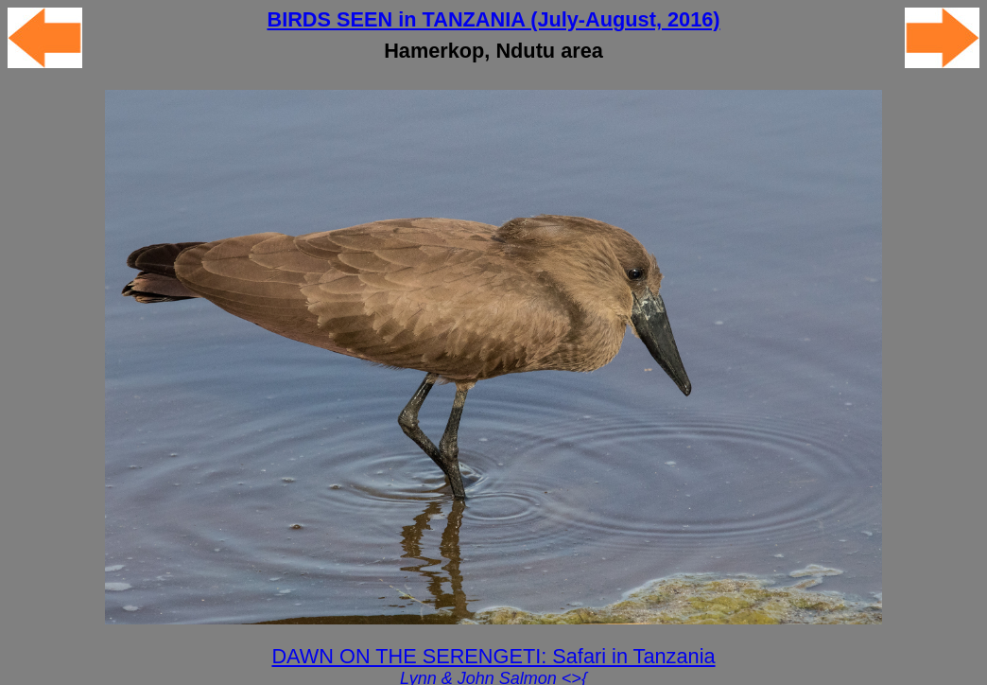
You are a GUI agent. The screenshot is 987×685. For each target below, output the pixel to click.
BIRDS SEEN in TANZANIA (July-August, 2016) (493, 19)
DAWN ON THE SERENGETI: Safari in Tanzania (493, 656)
